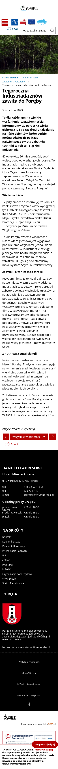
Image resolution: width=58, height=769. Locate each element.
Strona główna (10, 77)
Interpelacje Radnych (14, 551)
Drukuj (14, 444)
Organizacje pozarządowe (17, 574)
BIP (23, 22)
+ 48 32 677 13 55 (33, 486)
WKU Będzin (9, 578)
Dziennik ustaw (11, 541)
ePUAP (6, 560)
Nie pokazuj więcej (45, 744)
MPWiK (6, 569)
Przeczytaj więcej (44, 749)
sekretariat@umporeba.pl (39, 495)
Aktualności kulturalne (14, 81)
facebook (29, 704)
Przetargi (7, 564)
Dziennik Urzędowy (13, 546)
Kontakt (6, 537)
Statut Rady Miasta (13, 583)
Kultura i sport (30, 77)
